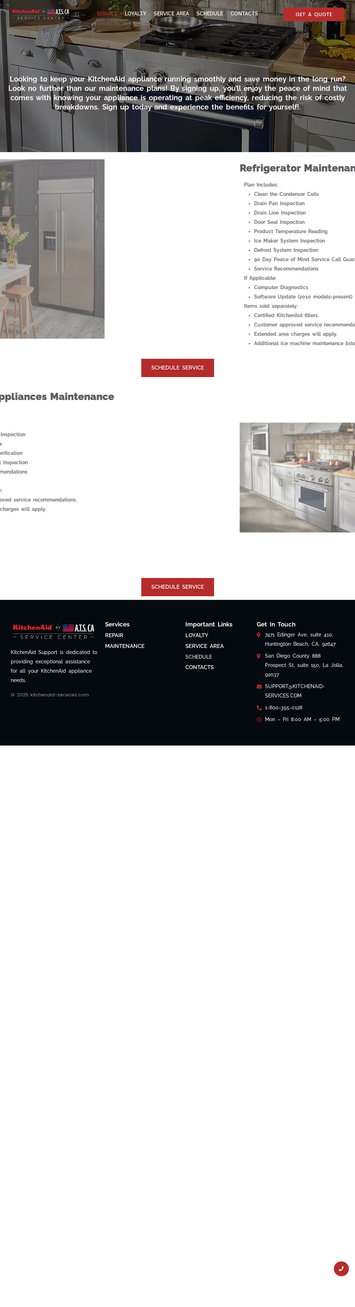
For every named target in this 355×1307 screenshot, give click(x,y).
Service (108, 14)
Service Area (171, 14)
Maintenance (125, 646)
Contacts (244, 14)
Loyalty (135, 14)
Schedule (210, 14)
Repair (114, 635)
